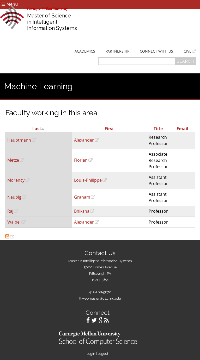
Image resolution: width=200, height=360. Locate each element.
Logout (103, 354)
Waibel (14, 222)
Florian (81, 160)
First (109, 128)
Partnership (117, 51)
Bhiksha (81, 211)
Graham (82, 197)
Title (158, 128)
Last (38, 128)
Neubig (14, 197)
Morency (16, 180)
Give (187, 51)
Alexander (84, 140)
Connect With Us (156, 51)
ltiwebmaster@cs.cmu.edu (100, 298)
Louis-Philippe (88, 180)
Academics (85, 51)
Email (182, 128)
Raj (10, 211)
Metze (13, 160)
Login (91, 354)
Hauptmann (19, 140)
